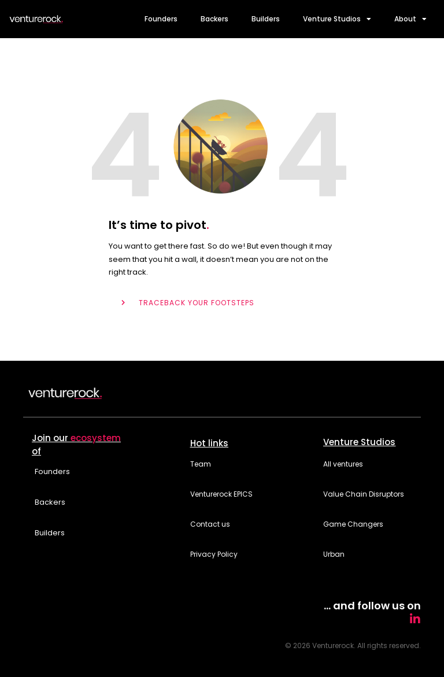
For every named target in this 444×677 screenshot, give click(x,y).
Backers (214, 19)
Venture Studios (337, 19)
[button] (111, 443)
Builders (265, 19)
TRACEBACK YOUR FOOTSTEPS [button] (196, 303)
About (410, 19)
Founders (161, 19)
